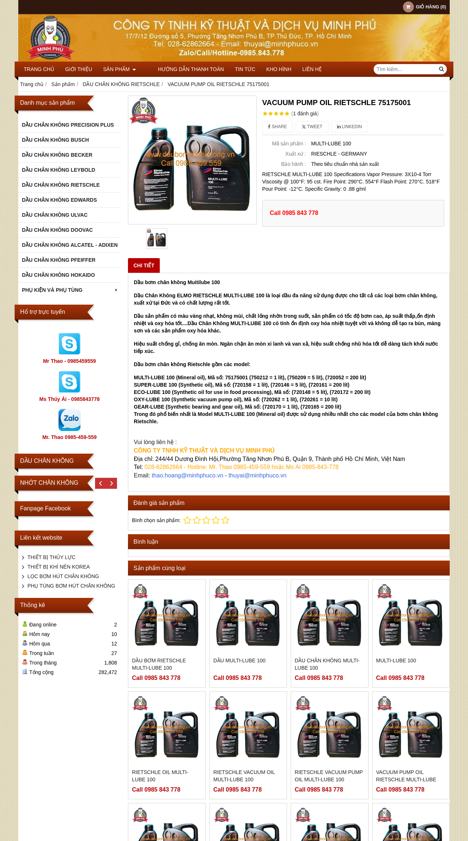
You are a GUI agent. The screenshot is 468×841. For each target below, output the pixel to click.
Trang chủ (39, 69)
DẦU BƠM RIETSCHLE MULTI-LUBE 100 (159, 664)
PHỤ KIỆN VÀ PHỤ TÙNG (70, 290)
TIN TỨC (234, 69)
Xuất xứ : (295, 154)
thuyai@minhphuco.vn (258, 475)
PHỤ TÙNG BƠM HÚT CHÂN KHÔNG (71, 586)
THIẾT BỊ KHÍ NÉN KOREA (58, 567)
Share (277, 126)
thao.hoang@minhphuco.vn (187, 475)
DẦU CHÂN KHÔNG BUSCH (55, 140)
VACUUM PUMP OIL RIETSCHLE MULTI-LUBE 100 (406, 779)
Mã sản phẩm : (289, 143)
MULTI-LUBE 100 (396, 660)
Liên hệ (301, 69)
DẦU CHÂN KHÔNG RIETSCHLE (61, 185)
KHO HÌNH (268, 69)
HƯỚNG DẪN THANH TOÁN (180, 69)
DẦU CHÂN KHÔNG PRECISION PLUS (68, 125)
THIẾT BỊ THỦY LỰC (51, 557)
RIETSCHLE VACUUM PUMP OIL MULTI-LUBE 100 (329, 775)
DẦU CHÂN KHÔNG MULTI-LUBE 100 (327, 664)
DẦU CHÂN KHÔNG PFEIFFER (58, 260)
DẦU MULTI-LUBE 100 (240, 660)
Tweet (312, 126)
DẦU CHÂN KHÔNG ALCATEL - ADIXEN (70, 245)
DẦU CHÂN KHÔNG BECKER (57, 155)
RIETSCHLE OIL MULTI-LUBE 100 (160, 775)
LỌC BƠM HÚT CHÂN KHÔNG (63, 576)
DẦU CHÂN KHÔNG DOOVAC (57, 230)
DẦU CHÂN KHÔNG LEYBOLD (58, 170)
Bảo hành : (293, 164)
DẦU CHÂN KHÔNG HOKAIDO (58, 275)
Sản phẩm (119, 69)
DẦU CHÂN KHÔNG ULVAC (55, 215)
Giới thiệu (78, 69)
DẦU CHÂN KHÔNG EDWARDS (59, 200)
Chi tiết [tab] (143, 265)
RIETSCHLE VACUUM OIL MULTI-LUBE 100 (244, 775)
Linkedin (349, 126)
